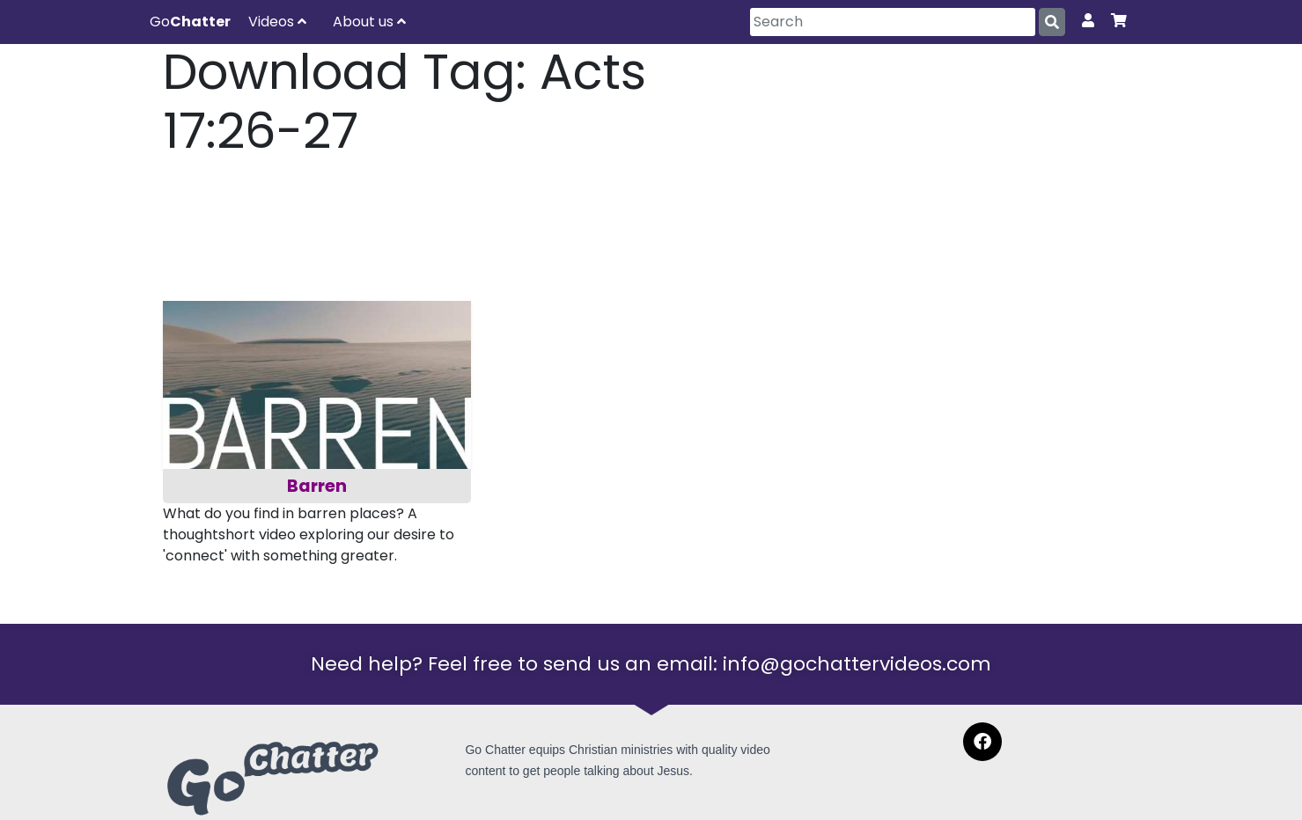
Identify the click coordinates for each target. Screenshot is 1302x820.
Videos (277, 21)
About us (369, 21)
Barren (317, 486)
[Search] (892, 22)
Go (190, 21)
